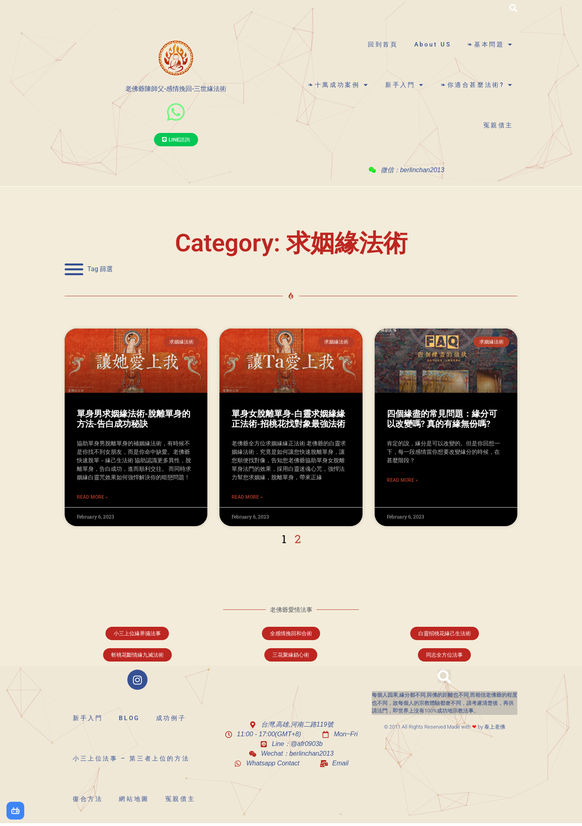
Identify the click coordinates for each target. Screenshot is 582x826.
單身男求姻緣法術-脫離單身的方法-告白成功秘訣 (133, 419)
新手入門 (404, 85)
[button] (513, 8)
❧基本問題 (490, 45)
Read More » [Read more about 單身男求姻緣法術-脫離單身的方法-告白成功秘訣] (92, 497)
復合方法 (88, 799)
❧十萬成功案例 (338, 85)
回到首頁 (383, 44)
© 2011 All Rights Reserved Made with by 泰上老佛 (444, 727)
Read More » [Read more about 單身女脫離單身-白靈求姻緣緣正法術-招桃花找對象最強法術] (247, 497)
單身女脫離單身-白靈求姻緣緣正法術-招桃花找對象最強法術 (288, 419)
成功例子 (171, 718)
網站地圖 (134, 799)
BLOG (129, 718)
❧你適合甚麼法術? (477, 85)
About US (432, 44)
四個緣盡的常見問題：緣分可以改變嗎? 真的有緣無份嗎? (442, 419)
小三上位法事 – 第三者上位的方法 (131, 758)
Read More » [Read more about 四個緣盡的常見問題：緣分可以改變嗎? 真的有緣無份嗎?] (402, 480)
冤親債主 (498, 125)
